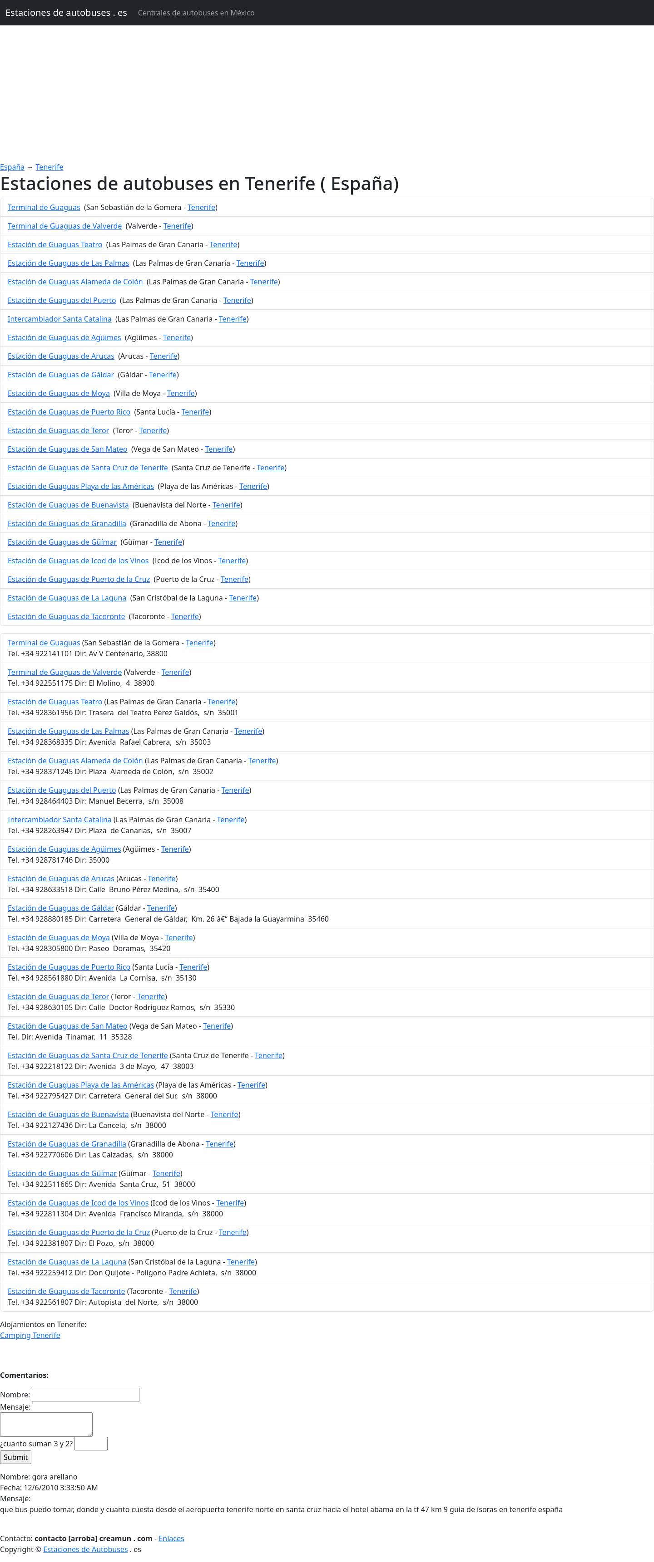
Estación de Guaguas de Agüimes (64, 337)
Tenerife (50, 167)
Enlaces (171, 1538)
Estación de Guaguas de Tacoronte (66, 616)
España (12, 167)
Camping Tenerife (30, 1335)
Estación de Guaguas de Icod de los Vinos (78, 561)
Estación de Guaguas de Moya (59, 393)
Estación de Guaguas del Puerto (62, 300)
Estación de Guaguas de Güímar (62, 542)
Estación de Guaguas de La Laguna (67, 598)
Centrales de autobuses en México (196, 13)
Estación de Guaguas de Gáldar (61, 375)
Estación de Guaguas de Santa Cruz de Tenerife (88, 468)
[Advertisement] (327, 93)
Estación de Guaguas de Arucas (61, 356)
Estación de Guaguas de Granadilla (67, 523)
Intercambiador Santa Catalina (60, 319)
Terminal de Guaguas (44, 207)
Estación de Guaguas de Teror (58, 430)
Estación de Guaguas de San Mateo (68, 449)
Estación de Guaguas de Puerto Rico (69, 412)
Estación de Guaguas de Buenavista (68, 505)
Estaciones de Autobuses (85, 1549)
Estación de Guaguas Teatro (55, 244)
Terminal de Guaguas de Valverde (65, 226)
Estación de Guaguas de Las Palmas (68, 263)
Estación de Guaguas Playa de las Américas (81, 486)
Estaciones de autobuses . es (66, 12)
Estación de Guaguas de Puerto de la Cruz (79, 579)
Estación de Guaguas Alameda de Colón (75, 282)
